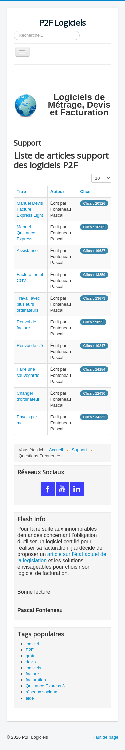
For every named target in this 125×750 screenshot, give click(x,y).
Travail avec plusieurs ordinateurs (28, 304)
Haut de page (105, 737)
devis (31, 661)
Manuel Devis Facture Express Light (30, 209)
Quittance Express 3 (45, 685)
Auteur (57, 191)
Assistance (27, 250)
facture (32, 673)
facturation (36, 679)
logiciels (33, 667)
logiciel (32, 643)
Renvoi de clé (30, 345)
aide (30, 698)
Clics (85, 191)
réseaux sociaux (41, 691)
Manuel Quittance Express (26, 232)
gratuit (32, 655)
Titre (21, 191)
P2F (30, 649)
